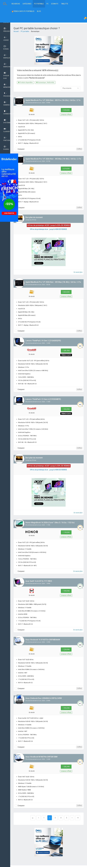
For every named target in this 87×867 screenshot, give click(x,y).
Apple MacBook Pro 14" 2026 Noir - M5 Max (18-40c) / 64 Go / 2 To (53, 159)
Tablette (64, 4)
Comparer (21, 149)
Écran (6, 47)
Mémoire (6, 86)
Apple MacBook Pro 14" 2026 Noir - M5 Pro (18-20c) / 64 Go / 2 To (52, 100)
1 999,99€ (66, 591)
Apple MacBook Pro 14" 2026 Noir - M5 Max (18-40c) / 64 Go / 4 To (53, 282)
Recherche (16, 4)
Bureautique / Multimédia (45, 82)
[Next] (72, 817)
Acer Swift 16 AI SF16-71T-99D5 (38, 581)
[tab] (5, 29)
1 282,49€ (66, 767)
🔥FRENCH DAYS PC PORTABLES (23, 11)
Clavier (6, 130)
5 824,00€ (66, 292)
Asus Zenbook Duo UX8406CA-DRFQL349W (43, 698)
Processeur (6, 95)
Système (6, 121)
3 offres (79, 448)
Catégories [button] (27, 4)
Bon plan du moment (34, 217)
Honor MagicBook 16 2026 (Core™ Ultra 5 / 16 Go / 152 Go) (50, 522)
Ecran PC (54, 4)
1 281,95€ (66, 350)
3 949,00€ (66, 110)
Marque (6, 56)
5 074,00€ (66, 169)
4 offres (79, 389)
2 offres (79, 149)
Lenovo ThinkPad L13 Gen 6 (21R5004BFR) (43, 399)
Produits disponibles (25, 82)
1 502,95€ (66, 409)
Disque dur (6, 75)
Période (6, 30)
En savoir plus (78, 272)
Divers (6, 148)
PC (47, 4)
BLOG (39, 11)
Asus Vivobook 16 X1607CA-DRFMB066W (42, 640)
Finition (6, 139)
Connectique (6, 112)
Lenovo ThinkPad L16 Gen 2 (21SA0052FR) (43, 341)
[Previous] (32, 817)
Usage (6, 39)
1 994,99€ (66, 708)
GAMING (6, 103)
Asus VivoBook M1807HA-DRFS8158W (41, 757)
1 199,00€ (66, 532)
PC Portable (39, 4)
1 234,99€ (66, 649)
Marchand (6, 65)
